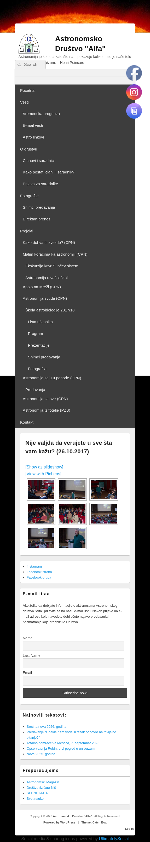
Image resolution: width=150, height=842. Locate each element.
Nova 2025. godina (41, 754)
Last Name (32, 655)
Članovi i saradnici (39, 160)
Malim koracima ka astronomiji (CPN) (55, 254)
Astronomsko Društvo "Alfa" (73, 816)
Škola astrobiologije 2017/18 (49, 310)
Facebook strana (39, 572)
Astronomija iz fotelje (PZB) (46, 410)
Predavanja (35, 389)
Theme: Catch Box (94, 822)
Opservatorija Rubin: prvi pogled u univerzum (61, 748)
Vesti (24, 102)
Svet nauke (35, 799)
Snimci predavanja (39, 207)
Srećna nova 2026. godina (46, 727)
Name (27, 638)
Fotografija (37, 368)
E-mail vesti (33, 125)
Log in (129, 828)
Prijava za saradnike (40, 184)
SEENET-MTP (37, 793)
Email (27, 673)
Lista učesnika (40, 322)
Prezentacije (39, 345)
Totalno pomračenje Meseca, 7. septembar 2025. (63, 743)
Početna (27, 90)
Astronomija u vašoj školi (46, 277)
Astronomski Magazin (43, 782)
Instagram (34, 566)
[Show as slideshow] (44, 467)
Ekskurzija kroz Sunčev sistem (51, 266)
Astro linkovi (33, 137)
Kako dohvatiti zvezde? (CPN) (49, 242)
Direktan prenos (36, 219)
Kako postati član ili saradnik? (48, 172)
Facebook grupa (39, 577)
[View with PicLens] (43, 474)
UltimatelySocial (114, 839)
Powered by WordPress (59, 822)
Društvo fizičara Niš (41, 788)
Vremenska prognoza (41, 113)
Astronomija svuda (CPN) (45, 298)
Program (35, 333)
